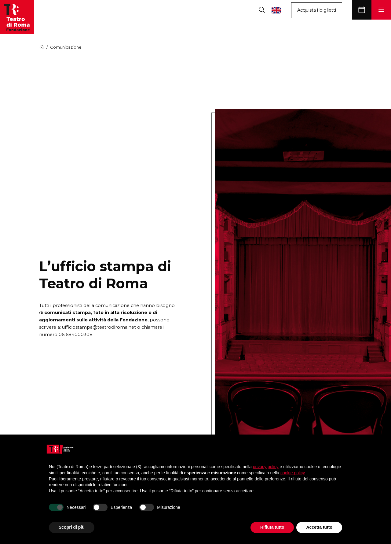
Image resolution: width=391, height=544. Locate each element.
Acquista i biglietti (316, 10)
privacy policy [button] (266, 466)
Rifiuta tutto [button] (272, 527)
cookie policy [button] (292, 472)
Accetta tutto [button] (319, 527)
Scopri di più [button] (72, 527)
